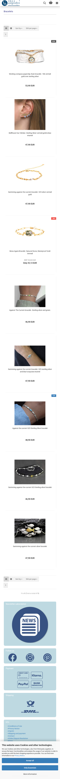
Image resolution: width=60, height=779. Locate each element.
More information (30, 774)
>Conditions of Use (15, 726)
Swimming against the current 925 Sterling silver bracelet (30, 487)
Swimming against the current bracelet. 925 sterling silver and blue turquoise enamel (30, 370)
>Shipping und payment (17, 733)
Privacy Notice (19, 755)
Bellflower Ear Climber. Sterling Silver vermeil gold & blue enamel (30, 134)
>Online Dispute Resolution (18, 738)
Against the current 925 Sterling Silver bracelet (30, 428)
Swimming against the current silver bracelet (30, 546)
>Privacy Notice (13, 729)
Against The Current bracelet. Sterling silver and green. (30, 310)
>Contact (11, 736)
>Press (10, 741)
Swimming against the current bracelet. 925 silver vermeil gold (30, 193)
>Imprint (11, 731)
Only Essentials (30, 768)
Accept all (30, 761)
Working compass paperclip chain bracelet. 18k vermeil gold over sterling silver (30, 75)
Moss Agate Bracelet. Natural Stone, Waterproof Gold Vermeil (30, 252)
